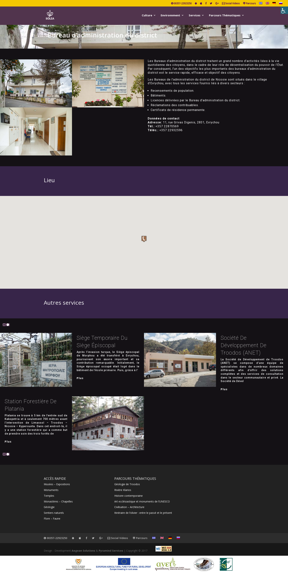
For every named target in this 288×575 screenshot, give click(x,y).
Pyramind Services (111, 550)
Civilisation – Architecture (129, 507)
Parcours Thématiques (224, 15)
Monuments (51, 490)
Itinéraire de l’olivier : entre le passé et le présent (143, 513)
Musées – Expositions (57, 484)
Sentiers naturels (54, 513)
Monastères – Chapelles (58, 501)
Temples (49, 495)
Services (194, 15)
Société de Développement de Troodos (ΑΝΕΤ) (243, 345)
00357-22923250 (181, 3)
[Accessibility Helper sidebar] (284, 10)
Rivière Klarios (122, 490)
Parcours (249, 3)
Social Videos (231, 3)
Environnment (170, 15)
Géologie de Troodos (127, 484)
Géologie (49, 507)
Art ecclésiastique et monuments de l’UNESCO (142, 501)
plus (80, 378)
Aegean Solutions (83, 550)
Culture (147, 15)
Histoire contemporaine (128, 495)
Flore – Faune (52, 518)
